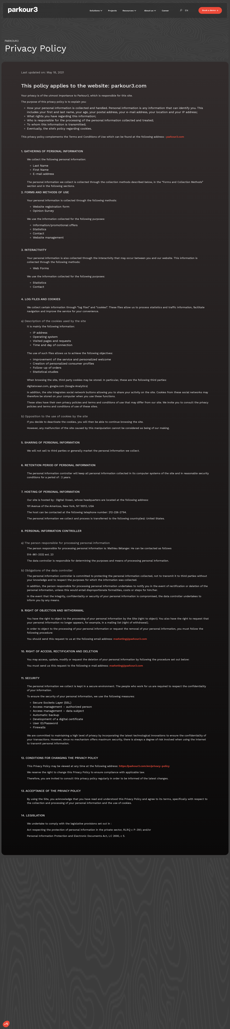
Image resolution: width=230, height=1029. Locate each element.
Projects (112, 10)
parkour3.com (175, 136)
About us (149, 10)
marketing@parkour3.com (130, 638)
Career (165, 10)
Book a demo (210, 10)
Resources (128, 10)
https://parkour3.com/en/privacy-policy (144, 766)
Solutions (95, 10)
